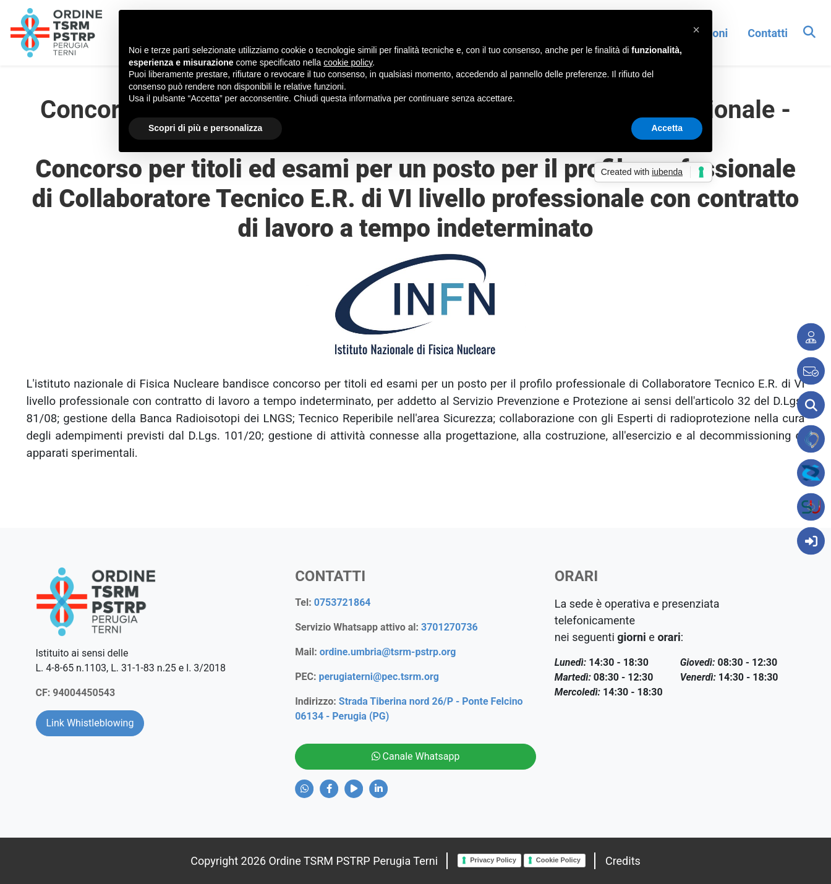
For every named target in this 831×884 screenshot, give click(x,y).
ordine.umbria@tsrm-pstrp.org (388, 652)
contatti (768, 33)
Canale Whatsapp (416, 756)
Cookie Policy (558, 860)
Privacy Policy (493, 860)
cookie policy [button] (347, 62)
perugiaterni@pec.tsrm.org (378, 676)
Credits (623, 860)
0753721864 (342, 602)
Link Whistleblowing (90, 723)
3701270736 (449, 627)
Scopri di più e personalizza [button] (205, 128)
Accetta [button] (667, 128)
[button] (696, 30)
